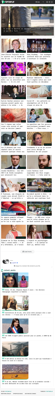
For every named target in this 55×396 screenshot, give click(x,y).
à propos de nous (18, 393)
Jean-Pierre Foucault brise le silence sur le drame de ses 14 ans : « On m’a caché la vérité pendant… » (13, 57)
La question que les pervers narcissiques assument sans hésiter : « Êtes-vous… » (39, 126)
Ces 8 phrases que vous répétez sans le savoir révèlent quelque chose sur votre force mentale (12, 150)
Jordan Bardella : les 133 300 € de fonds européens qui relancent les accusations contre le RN (12, 174)
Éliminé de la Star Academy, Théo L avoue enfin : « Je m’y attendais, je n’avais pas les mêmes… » (13, 243)
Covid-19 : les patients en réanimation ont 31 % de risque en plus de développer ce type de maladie (38, 105)
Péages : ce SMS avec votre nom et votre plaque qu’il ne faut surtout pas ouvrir (38, 219)
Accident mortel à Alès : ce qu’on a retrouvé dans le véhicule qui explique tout (39, 196)
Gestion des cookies (30, 393)
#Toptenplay (49, 391)
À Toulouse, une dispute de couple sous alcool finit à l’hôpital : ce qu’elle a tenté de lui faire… (12, 197)
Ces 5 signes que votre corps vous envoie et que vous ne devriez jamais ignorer (12, 127)
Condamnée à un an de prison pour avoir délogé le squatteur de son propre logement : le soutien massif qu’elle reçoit (39, 151)
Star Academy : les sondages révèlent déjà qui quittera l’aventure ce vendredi (39, 56)
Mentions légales (6, 393)
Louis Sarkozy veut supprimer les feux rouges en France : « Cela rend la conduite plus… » (38, 174)
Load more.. (27, 252)
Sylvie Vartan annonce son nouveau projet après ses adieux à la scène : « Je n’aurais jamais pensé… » (12, 104)
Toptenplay (8, 391)
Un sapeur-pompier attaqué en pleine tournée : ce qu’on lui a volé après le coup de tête (12, 220)
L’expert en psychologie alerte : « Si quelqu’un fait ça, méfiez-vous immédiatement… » (37, 243)
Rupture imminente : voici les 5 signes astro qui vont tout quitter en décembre (39, 80)
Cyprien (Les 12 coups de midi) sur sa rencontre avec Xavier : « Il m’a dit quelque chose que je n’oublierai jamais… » (13, 82)
